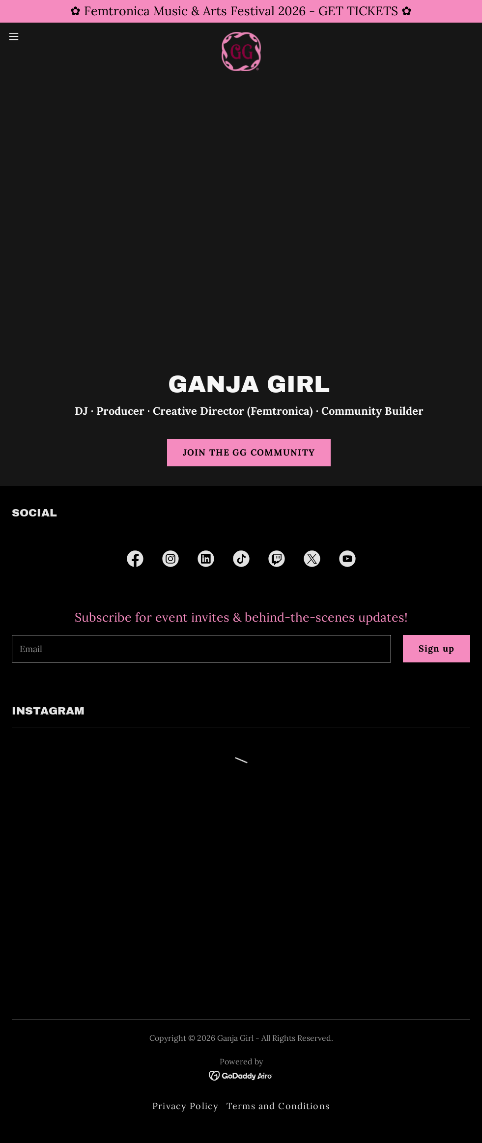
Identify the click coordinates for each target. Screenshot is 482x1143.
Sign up (436, 648)
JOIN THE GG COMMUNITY (249, 452)
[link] (241, 36)
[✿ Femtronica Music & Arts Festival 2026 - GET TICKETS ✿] (241, 11)
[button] (39, 36)
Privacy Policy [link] (185, 1106)
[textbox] (201, 648)
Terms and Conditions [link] (278, 1106)
